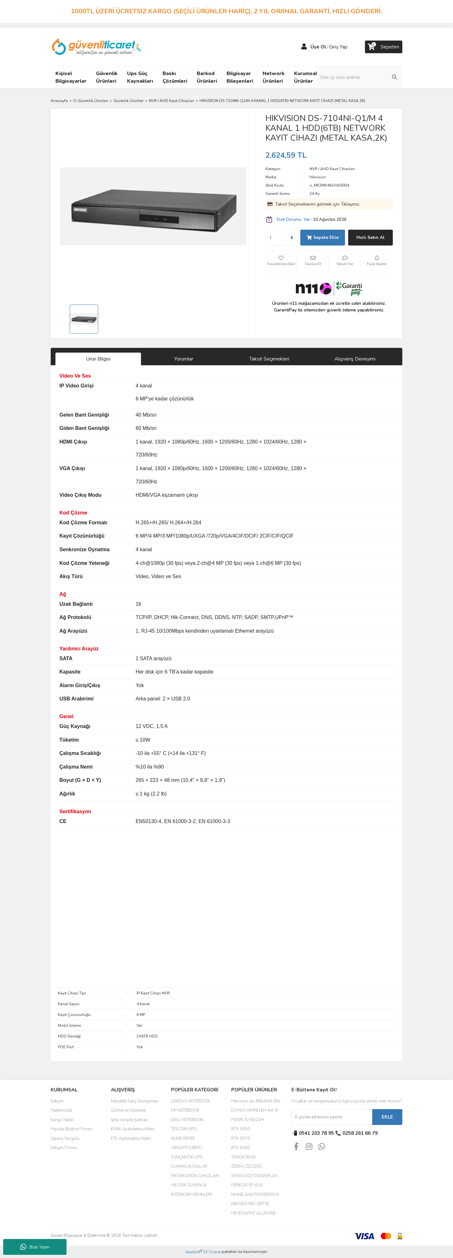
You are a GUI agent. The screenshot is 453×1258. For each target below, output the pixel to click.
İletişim (57, 1101)
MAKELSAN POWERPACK (255, 1194)
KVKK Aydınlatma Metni (133, 1129)
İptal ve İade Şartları (129, 1120)
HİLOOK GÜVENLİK (189, 1185)
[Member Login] (304, 47)
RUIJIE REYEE (183, 1138)
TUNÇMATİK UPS (186, 1157)
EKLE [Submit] (387, 1117)
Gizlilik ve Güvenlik (128, 1110)
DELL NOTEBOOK (187, 1120)
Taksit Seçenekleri (269, 358)
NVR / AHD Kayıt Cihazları (332, 168)
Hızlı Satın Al (370, 237)
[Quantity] (281, 238)
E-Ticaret (213, 1252)
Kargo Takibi (62, 1120)
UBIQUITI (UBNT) (186, 1148)
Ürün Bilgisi (98, 358)
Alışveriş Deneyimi (355, 358)
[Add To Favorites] (281, 263)
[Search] (359, 77)
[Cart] (383, 47)
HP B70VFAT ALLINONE (253, 1213)
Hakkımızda (61, 1110)
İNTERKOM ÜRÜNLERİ (191, 1194)
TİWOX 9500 (243, 1157)
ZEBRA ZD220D (246, 1166)
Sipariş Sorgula (65, 1138)
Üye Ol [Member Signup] (318, 47)
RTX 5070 (240, 1138)
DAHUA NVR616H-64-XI (254, 1110)
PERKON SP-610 (247, 1185)
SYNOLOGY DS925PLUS (254, 1176)
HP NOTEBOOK (185, 1110)
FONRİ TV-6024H (247, 1120)
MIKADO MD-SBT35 (250, 1204)
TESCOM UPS (183, 1129)
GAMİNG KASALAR (189, 1166)
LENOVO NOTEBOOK (190, 1101)
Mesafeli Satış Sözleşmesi (135, 1101)
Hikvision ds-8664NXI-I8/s (255, 1101)
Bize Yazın (34, 1246)
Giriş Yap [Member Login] (338, 47)
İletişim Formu (64, 1148)
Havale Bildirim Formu (72, 1129)
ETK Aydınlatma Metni (131, 1138)
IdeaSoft (193, 1252)
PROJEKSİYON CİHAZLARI (195, 1176)
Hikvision (317, 177)
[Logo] (97, 46)
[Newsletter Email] (331, 1117)
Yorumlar (183, 358)
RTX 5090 (240, 1148)
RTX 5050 (240, 1129)
